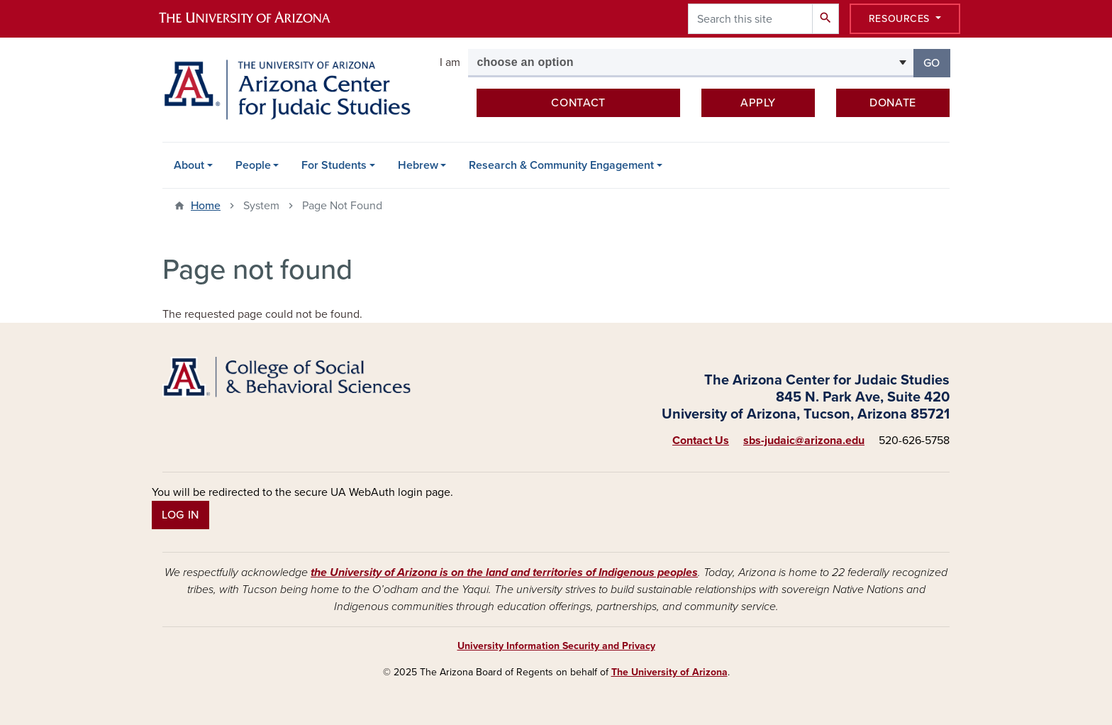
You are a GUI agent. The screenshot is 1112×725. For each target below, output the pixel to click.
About (189, 165)
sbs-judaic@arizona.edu (803, 440)
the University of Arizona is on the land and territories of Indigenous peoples (504, 572)
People (253, 165)
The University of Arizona (669, 672)
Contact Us (700, 440)
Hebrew (418, 165)
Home (206, 206)
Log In (180, 515)
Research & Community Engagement (561, 165)
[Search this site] (750, 19)
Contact (578, 103)
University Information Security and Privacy (556, 646)
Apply (758, 103)
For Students (334, 165)
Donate (892, 103)
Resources (901, 19)
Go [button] (936, 62)
